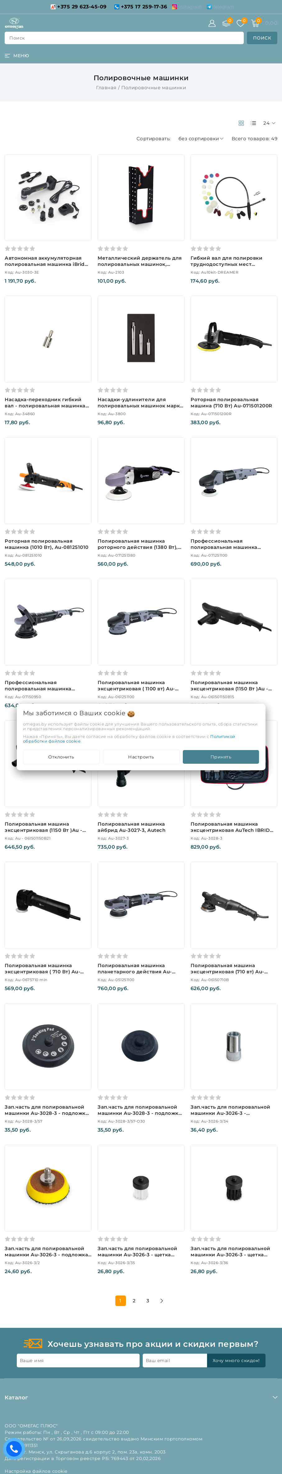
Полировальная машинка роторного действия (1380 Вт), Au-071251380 (138, 547)
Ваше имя (32, 1360)
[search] (262, 38)
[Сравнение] (226, 23)
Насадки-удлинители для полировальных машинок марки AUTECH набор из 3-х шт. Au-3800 (140, 408)
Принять (221, 757)
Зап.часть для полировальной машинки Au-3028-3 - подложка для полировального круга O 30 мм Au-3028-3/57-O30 (140, 1116)
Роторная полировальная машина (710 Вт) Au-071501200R (231, 402)
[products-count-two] (241, 123)
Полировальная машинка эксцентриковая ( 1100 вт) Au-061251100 (136, 688)
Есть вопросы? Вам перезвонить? (15, 1451)
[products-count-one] (253, 123)
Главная (106, 87)
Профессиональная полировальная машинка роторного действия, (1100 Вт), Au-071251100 (231, 550)
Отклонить (61, 757)
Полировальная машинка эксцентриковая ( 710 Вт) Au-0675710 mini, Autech (42, 971)
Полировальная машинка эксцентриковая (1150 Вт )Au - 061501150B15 (229, 688)
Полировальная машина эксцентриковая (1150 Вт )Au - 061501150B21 (43, 830)
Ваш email (158, 1360)
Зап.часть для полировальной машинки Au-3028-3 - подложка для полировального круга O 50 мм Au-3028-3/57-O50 (47, 1116)
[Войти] (212, 23)
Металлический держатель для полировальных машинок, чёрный (140, 264)
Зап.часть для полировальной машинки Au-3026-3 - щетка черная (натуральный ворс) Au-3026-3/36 (232, 1257)
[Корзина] (255, 23)
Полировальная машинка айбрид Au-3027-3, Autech (131, 827)
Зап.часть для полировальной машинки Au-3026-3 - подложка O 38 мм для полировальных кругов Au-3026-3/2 (46, 1257)
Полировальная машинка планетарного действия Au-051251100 (135, 971)
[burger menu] (17, 55)
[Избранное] (241, 23)
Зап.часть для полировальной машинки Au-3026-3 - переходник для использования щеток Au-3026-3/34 (233, 1116)
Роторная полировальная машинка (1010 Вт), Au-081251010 (47, 544)
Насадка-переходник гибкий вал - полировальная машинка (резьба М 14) (45, 405)
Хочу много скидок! (236, 1360)
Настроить (141, 757)
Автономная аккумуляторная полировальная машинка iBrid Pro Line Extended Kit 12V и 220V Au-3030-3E (46, 267)
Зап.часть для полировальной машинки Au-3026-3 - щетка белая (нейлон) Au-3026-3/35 (138, 1254)
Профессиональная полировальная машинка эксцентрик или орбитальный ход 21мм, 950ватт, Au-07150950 (45, 691)
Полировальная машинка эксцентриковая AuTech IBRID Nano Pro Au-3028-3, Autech (230, 830)
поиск (17, 38)
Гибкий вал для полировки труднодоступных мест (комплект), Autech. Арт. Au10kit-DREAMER (234, 267)
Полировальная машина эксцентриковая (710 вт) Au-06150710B (227, 971)
